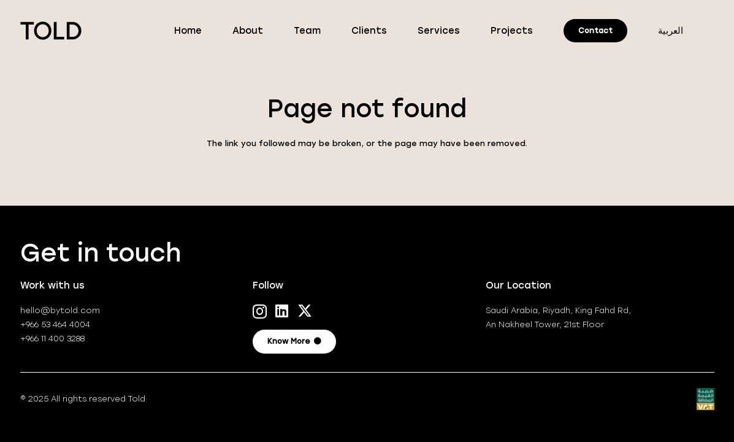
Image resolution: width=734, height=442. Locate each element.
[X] (304, 311)
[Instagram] (260, 311)
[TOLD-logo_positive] (51, 30)
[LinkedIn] (281, 310)
